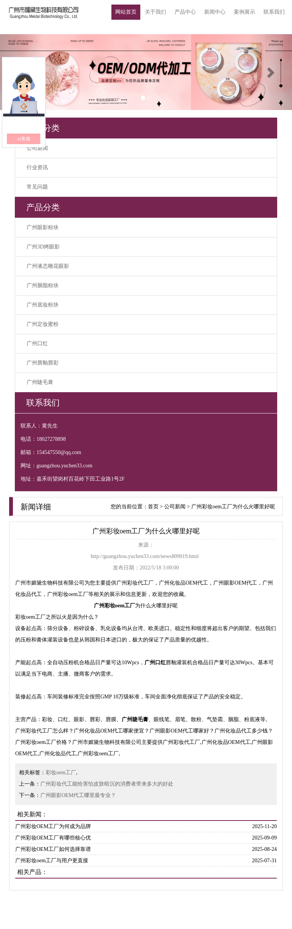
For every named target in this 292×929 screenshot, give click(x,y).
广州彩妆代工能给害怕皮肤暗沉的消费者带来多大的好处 (106, 784)
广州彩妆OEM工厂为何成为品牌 (53, 826)
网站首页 (125, 12)
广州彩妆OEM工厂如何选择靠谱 (53, 849)
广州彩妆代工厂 (135, 583)
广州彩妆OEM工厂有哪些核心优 (53, 838)
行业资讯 (37, 167)
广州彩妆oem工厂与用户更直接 (51, 860)
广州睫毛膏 (40, 382)
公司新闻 (37, 148)
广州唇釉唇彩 (43, 363)
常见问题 (37, 187)
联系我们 (274, 12)
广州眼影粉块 (43, 227)
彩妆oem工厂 (61, 772)
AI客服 (24, 138)
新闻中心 (214, 12)
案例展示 (244, 12)
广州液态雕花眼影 (48, 266)
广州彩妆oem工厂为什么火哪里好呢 (233, 506)
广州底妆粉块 (43, 305)
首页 (153, 506)
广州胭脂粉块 (43, 285)
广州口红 (37, 343)
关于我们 (155, 12)
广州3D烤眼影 (43, 247)
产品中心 (185, 12)
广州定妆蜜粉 (43, 324)
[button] (270, 72)
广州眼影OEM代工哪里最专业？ (78, 795)
